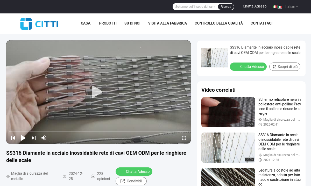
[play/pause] (23, 138)
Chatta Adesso (255, 6)
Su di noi (132, 23)
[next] (34, 138)
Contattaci (261, 23)
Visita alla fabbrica (167, 23)
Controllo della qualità (219, 23)
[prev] (13, 138)
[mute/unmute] (44, 138)
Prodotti (108, 23)
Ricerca (226, 7)
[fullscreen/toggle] (184, 138)
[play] (98, 92)
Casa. (86, 23)
